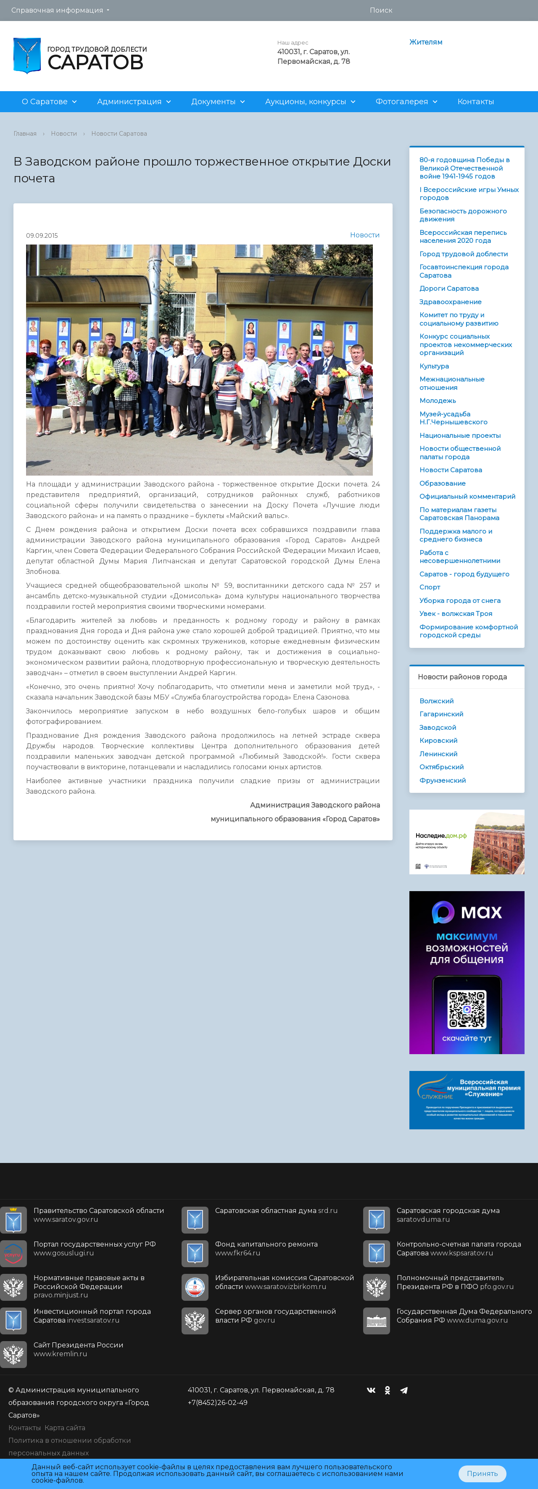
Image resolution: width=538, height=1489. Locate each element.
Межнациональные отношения (452, 383)
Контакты (476, 101)
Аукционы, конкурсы (305, 101)
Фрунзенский (442, 780)
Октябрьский (441, 767)
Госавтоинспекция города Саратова (464, 271)
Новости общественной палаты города (460, 453)
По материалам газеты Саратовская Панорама (459, 514)
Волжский (436, 701)
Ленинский (438, 754)
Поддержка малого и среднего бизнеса (455, 535)
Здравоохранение (450, 302)
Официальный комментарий (467, 496)
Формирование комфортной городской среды (468, 631)
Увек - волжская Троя (455, 614)
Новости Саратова (119, 133)
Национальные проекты (460, 435)
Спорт (429, 587)
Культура (434, 366)
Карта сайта (65, 1428)
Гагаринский (441, 714)
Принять (482, 1474)
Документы (213, 101)
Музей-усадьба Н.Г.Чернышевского (453, 418)
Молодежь (437, 401)
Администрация (129, 101)
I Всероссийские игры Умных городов (469, 194)
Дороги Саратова (449, 288)
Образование (442, 483)
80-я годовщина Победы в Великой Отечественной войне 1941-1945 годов (464, 168)
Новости (64, 133)
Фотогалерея (402, 101)
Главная (25, 133)
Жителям (426, 42)
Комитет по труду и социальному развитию (458, 319)
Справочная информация (57, 10)
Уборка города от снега (460, 601)
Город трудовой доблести (463, 254)
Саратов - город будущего (464, 574)
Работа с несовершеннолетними (459, 557)
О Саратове (45, 101)
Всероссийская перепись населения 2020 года (462, 237)
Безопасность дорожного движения (463, 215)
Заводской (437, 727)
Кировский (438, 740)
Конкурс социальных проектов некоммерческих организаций (465, 344)
